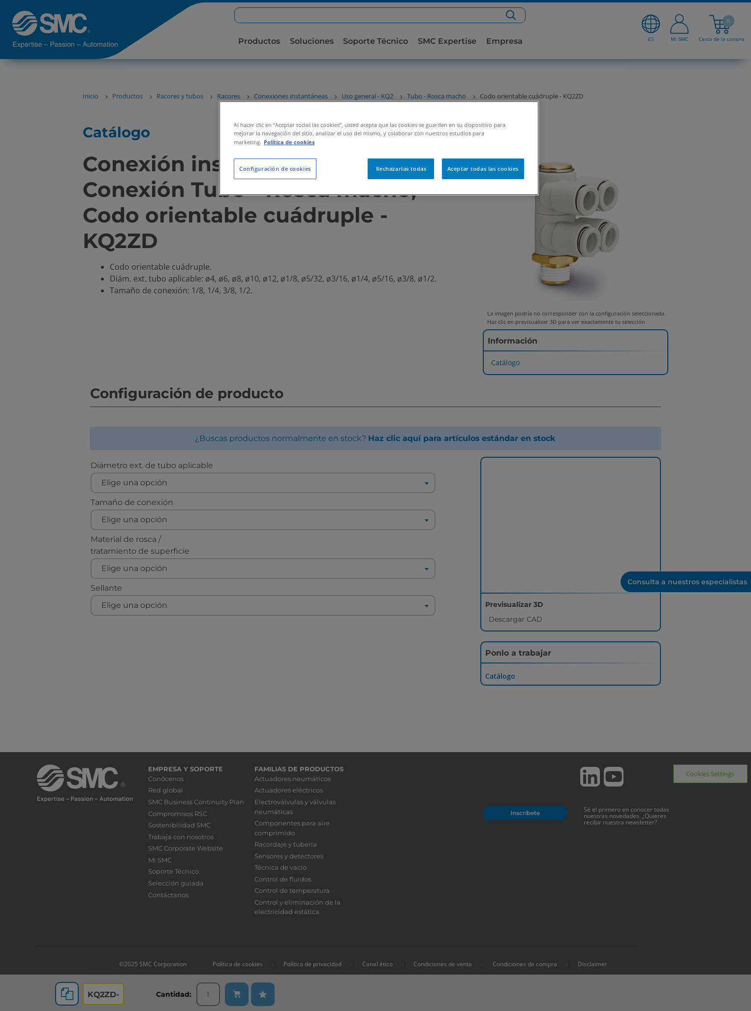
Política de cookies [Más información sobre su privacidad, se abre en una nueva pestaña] (289, 142)
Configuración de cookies (275, 168)
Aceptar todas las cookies (483, 168)
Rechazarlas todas (401, 168)
